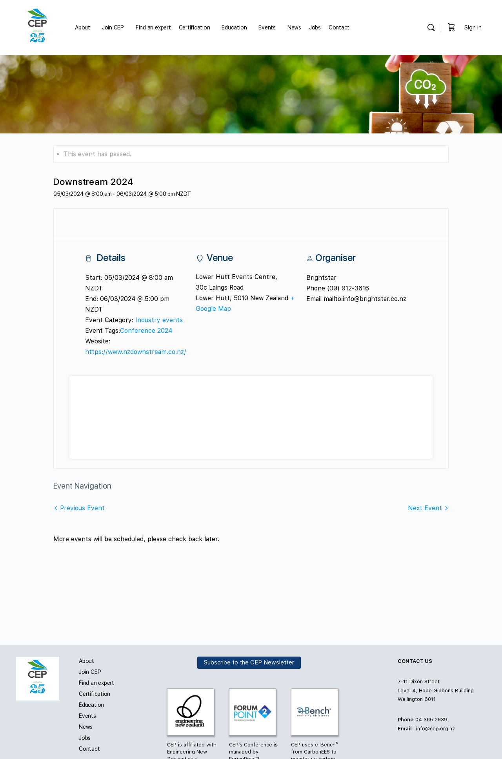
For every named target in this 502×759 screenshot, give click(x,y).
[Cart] (451, 27)
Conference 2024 (146, 330)
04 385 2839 (431, 720)
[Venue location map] (251, 417)
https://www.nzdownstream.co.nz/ (135, 352)
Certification (94, 694)
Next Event (425, 508)
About (86, 661)
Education (91, 705)
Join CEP (90, 672)
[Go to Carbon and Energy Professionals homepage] (37, 27)
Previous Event (82, 508)
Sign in (473, 27)
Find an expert (96, 683)
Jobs (85, 738)
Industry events (159, 320)
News (86, 727)
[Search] (431, 27)
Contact (89, 749)
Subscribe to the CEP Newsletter (249, 662)
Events (87, 716)
